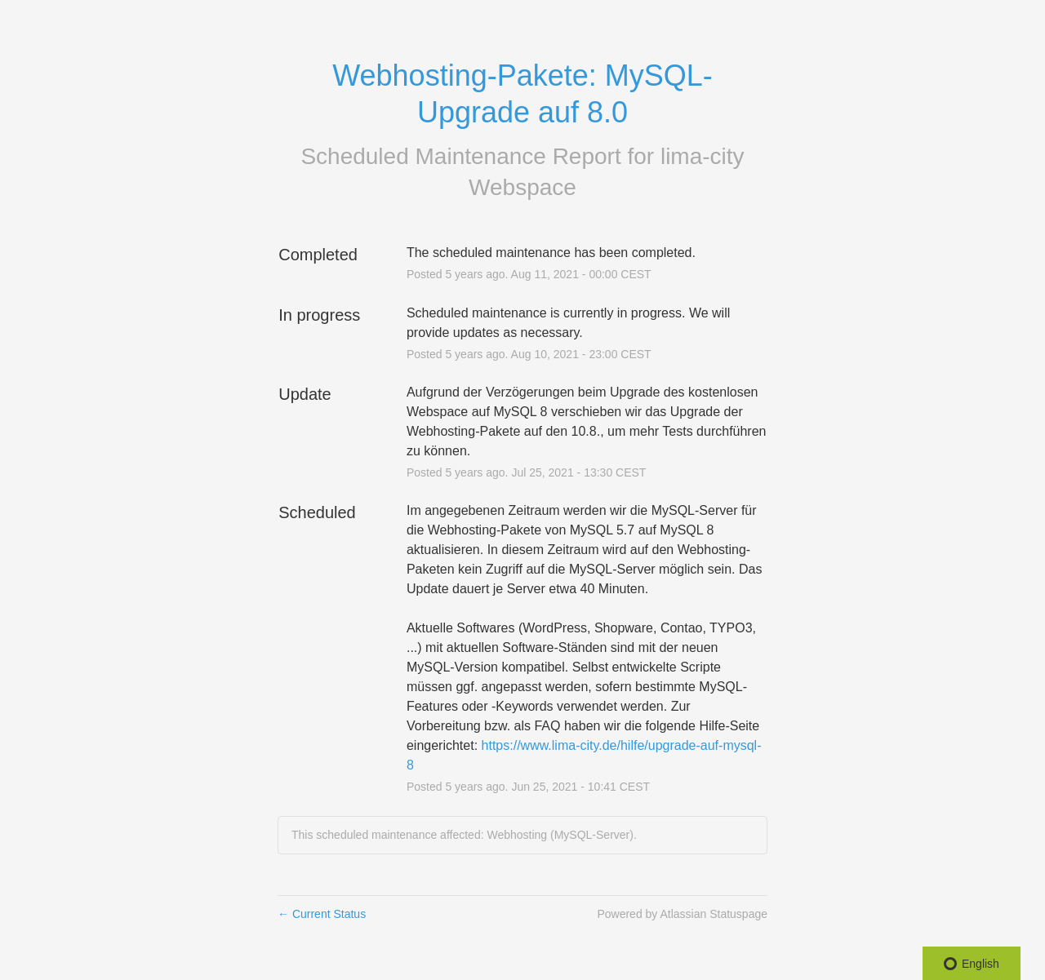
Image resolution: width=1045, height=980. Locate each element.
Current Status (322, 913)
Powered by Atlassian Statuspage (682, 913)
